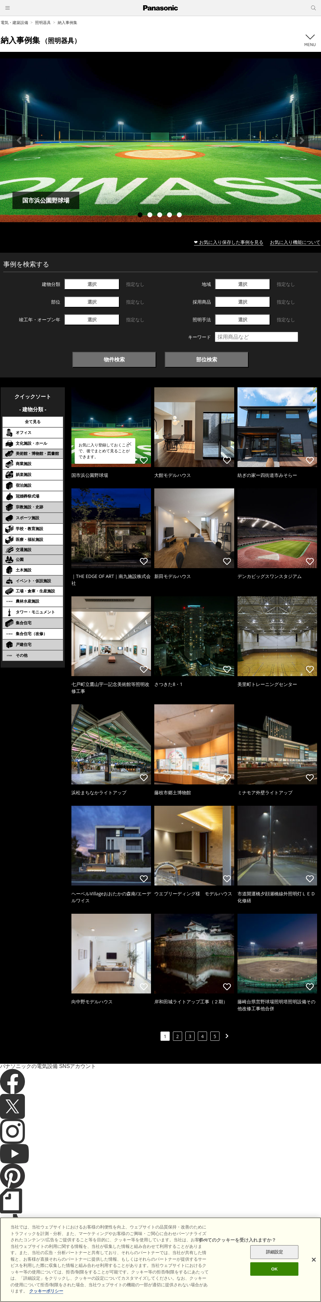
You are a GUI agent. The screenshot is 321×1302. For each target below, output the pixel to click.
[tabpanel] (160, 140)
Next (302, 140)
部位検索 (206, 359)
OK (274, 1278)
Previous (19, 140)
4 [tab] (170, 215)
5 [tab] (180, 215)
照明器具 (43, 22)
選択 (92, 284)
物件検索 (114, 359)
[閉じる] (314, 1269)
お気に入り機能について (295, 242)
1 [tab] (141, 215)
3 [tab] (160, 215)
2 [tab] (150, 215)
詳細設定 (274, 1261)
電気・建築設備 (14, 22)
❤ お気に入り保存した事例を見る (228, 242)
